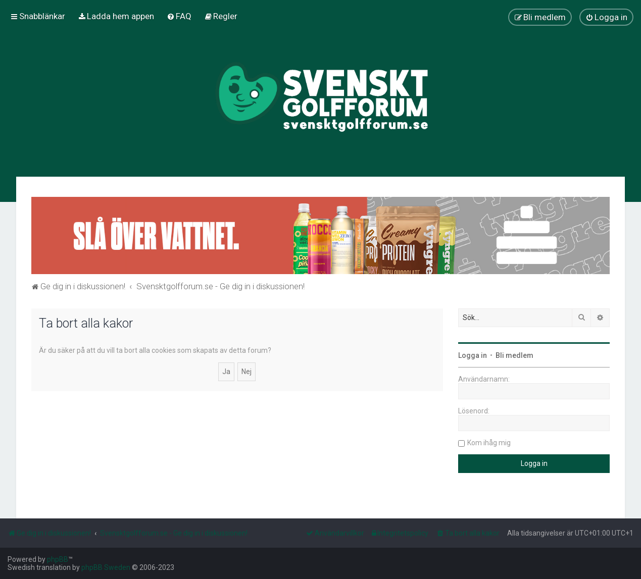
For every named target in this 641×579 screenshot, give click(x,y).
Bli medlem (514, 355)
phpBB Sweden (105, 567)
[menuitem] (116, 16)
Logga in (472, 355)
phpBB (57, 559)
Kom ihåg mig (489, 443)
